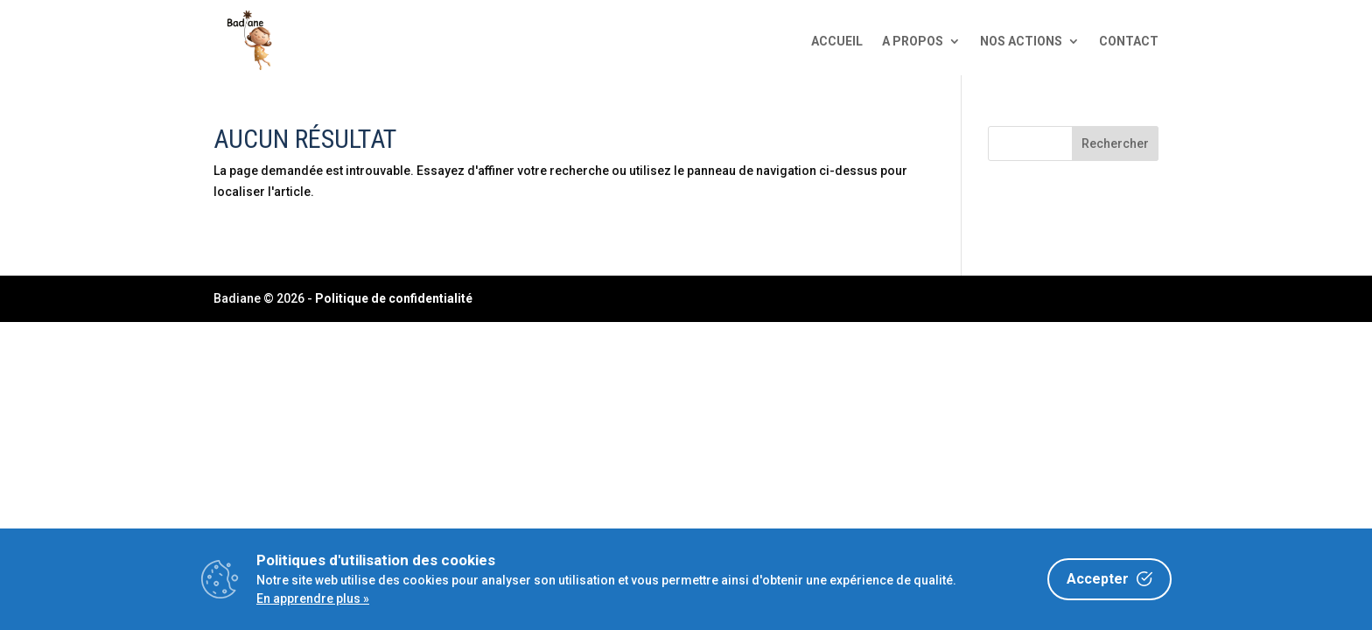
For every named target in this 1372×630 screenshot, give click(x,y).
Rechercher (1115, 143)
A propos (912, 41)
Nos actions (1021, 41)
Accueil (837, 41)
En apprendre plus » (312, 599)
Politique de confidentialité (393, 298)
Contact (1128, 41)
